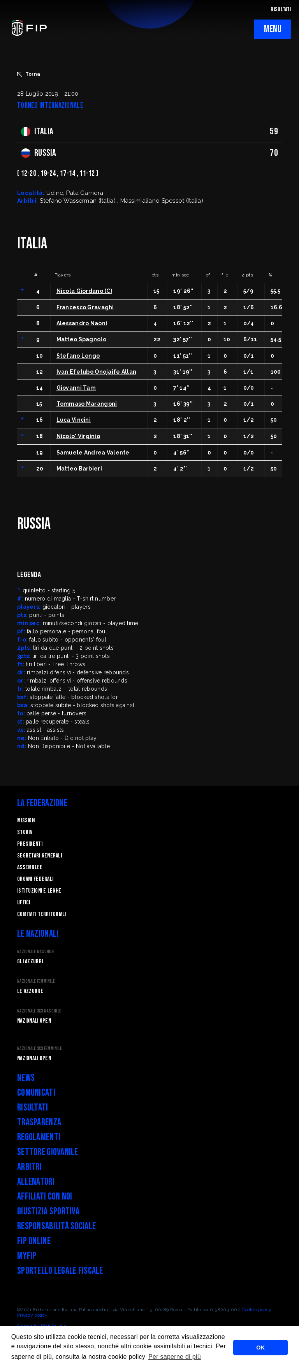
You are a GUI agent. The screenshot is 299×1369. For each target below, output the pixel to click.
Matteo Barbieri (79, 468)
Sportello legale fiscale (60, 1271)
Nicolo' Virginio (78, 436)
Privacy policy (32, 1315)
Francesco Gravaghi (85, 307)
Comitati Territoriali (41, 914)
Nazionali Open (34, 1021)
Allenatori (36, 1182)
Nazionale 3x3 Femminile (39, 1049)
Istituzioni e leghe (39, 891)
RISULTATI (281, 9)
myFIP (26, 1256)
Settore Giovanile (47, 1152)
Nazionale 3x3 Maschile (39, 1011)
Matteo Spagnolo (81, 339)
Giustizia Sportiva (48, 1211)
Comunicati (36, 1093)
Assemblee (30, 867)
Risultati (32, 1108)
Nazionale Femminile (36, 981)
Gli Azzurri (30, 961)
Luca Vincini (73, 420)
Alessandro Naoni (81, 323)
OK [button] (260, 1347)
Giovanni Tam (76, 388)
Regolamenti (38, 1137)
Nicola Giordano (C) (84, 291)
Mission (26, 820)
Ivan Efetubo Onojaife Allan (96, 372)
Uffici (23, 902)
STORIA (24, 832)
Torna (28, 74)
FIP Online (34, 1241)
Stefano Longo (78, 356)
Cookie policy (256, 1309)
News (26, 1078)
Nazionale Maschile (35, 952)
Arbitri (29, 1167)
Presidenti (29, 844)
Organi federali (35, 879)
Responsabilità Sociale (56, 1226)
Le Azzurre (30, 991)
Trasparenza (39, 1122)
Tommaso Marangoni (86, 404)
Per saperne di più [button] (174, 1356)
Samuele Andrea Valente (93, 452)
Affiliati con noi (44, 1197)
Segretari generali (39, 855)
